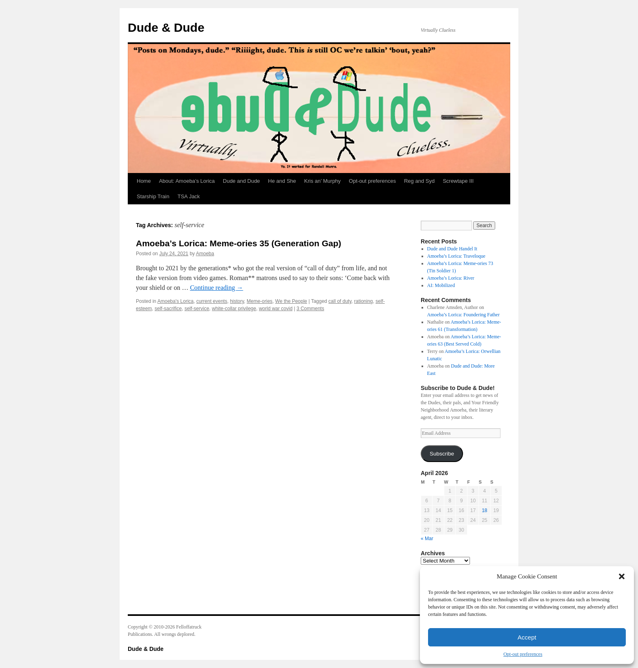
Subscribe (442, 454)
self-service (196, 308)
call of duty (339, 301)
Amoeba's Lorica (175, 301)
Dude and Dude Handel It (452, 249)
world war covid (276, 308)
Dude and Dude (241, 181)
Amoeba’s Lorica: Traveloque (456, 256)
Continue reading (216, 287)
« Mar (427, 538)
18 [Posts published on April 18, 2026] (484, 510)
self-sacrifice (168, 308)
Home (144, 181)
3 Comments (310, 308)
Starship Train (153, 196)
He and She (282, 181)
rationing (363, 301)
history (237, 301)
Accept (527, 637)
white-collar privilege (234, 308)
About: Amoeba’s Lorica (187, 181)
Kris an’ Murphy (322, 181)
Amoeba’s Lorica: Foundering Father (463, 315)
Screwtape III (458, 181)
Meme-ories (259, 301)
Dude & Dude (166, 27)
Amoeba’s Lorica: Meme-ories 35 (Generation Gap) (238, 243)
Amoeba (205, 253)
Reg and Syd (419, 181)
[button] (622, 576)
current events (211, 301)
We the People (291, 301)
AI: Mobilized (441, 285)
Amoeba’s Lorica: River (450, 278)
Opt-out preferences (522, 654)
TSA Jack (188, 196)
